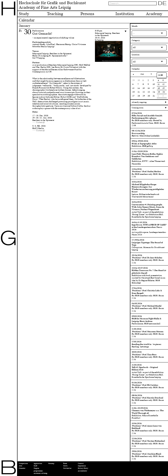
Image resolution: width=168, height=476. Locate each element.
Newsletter (67, 468)
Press (65, 463)
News (65, 466)
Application (38, 463)
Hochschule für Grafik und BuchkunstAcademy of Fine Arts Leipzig (52, 5)
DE (162, 3)
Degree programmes (38, 469)
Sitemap (51, 463)
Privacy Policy (83, 468)
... (134, 33)
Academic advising (40, 473)
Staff (35, 466)
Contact (81, 463)
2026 (160, 75)
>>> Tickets (37, 122)
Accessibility (82, 471)
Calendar (22, 468)
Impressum (82, 466)
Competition (23, 463)
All (134, 47)
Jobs (20, 466)
